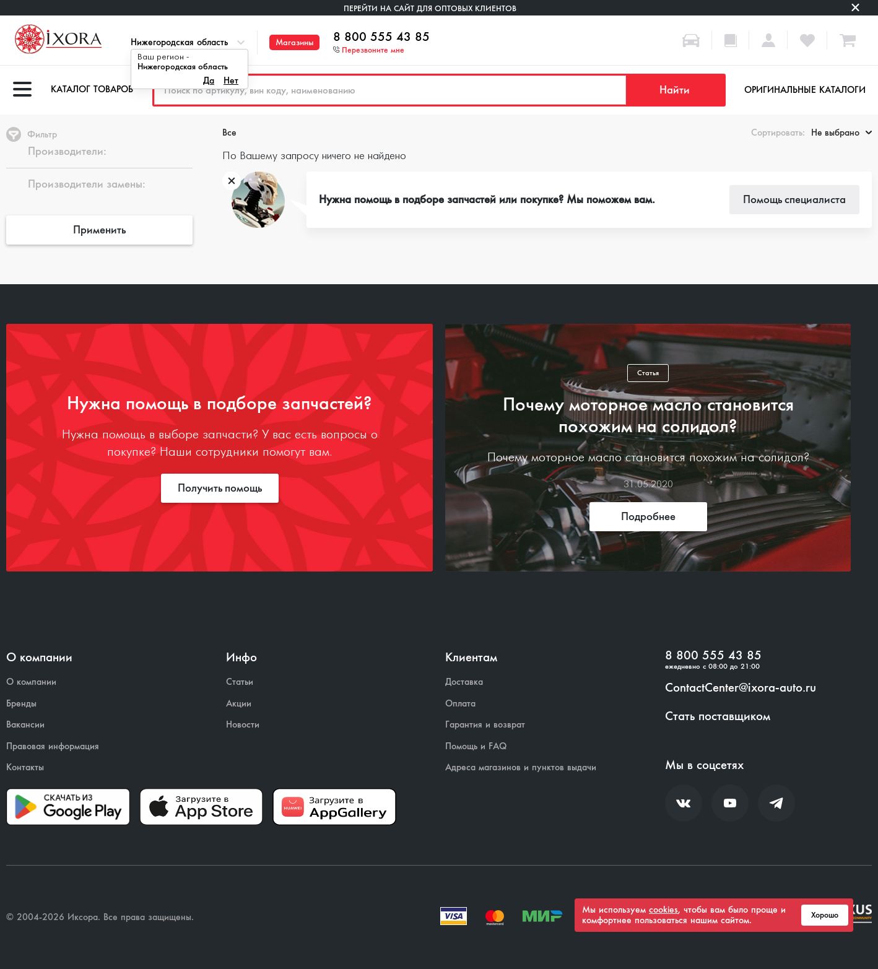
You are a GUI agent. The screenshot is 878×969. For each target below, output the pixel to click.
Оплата (460, 703)
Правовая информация (52, 746)
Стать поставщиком (717, 716)
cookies (663, 909)
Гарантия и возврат (485, 724)
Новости (242, 724)
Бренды (21, 703)
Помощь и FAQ (475, 746)
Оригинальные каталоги (805, 90)
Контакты (25, 767)
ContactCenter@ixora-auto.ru (740, 688)
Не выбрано (841, 132)
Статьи (239, 682)
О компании (31, 682)
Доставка (464, 682)
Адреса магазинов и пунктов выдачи (520, 767)
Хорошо (824, 915)
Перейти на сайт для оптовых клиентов (430, 8)
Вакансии (25, 724)
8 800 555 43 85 (381, 37)
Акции (238, 703)
